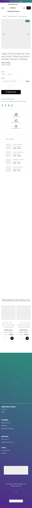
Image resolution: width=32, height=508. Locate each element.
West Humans (23, 16)
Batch (3, 78)
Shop (20, 1)
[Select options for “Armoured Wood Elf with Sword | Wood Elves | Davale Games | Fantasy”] (27, 338)
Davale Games (13, 4)
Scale (3, 72)
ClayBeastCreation (13, 11)
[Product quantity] (11, 85)
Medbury (13, 8)
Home (4, 16)
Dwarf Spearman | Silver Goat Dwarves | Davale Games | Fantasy (18, 167)
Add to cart (12, 92)
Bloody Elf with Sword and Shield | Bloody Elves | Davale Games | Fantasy (18, 159)
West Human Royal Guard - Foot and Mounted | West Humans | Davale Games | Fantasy (18, 152)
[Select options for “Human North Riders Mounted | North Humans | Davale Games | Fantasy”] (12, 338)
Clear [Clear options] (28, 81)
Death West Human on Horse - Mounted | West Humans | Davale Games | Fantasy (18, 144)
